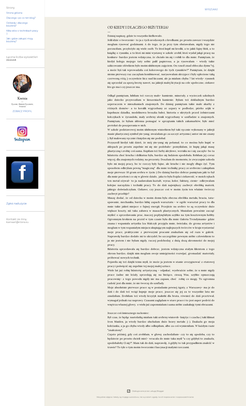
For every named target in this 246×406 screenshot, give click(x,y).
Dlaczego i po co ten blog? (21, 17)
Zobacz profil (22, 111)
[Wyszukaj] (211, 9)
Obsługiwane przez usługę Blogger (145, 391)
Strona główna (14, 12)
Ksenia (22, 98)
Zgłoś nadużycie (16, 203)
